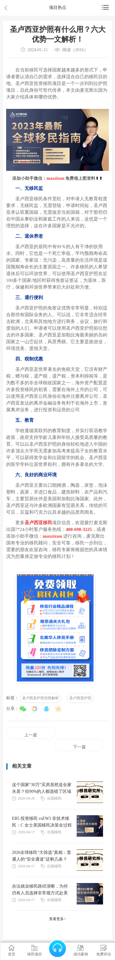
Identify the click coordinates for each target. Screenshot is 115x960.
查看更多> (57, 919)
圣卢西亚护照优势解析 (40, 698)
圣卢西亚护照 (80, 698)
